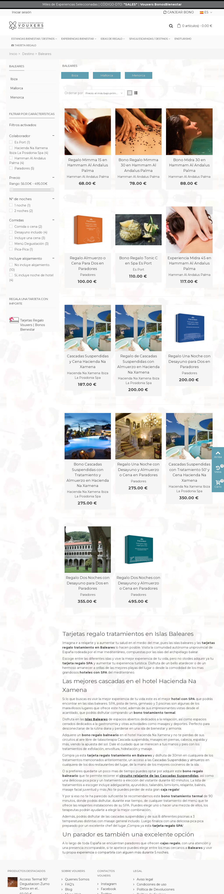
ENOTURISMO (183, 38)
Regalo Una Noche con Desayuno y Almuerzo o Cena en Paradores (138, 469)
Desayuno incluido (30, 232)
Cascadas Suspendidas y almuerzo (178, 760)
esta (164, 826)
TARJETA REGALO (23, 45)
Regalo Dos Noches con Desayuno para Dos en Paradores (88, 583)
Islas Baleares (96, 719)
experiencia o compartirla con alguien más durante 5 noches (122, 852)
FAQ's (69, 884)
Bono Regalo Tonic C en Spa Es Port (138, 260)
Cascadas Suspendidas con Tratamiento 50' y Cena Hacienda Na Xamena (189, 472)
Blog (68, 889)
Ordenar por (74, 93)
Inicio (13, 54)
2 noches (23, 211)
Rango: (14, 184)
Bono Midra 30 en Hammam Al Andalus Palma (189, 165)
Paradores (24, 168)
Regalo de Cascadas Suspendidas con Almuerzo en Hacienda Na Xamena (138, 364)
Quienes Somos (76, 879)
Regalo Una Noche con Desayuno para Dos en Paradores (189, 361)
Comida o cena (28, 227)
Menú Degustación (31, 244)
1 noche (22, 205)
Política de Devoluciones (155, 889)
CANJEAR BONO (178, 12)
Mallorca (16, 88)
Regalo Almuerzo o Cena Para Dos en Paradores (88, 263)
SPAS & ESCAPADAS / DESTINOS (148, 38)
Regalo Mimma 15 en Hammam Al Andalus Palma (87, 165)
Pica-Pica (23, 249)
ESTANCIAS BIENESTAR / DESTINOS (32, 38)
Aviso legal (144, 879)
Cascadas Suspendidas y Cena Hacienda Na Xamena (87, 361)
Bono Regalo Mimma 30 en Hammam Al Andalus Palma (138, 165)
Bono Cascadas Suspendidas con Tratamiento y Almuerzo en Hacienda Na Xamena (87, 475)
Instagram (108, 884)
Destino (28, 54)
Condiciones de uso (151, 884)
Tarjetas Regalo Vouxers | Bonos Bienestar (32, 325)
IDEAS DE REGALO (111, 38)
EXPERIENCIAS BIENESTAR (77, 38)
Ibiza (14, 79)
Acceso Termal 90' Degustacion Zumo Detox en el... (35, 883)
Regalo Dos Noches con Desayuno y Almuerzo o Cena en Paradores (138, 583)
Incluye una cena (29, 238)
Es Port (22, 142)
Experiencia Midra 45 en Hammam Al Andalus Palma (189, 263)
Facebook (108, 889)
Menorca (17, 97)
